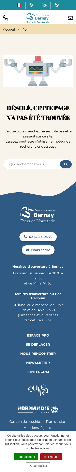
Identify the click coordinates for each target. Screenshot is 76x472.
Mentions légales (37, 428)
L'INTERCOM (38, 372)
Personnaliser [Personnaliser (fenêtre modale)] (38, 465)
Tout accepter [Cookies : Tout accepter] (26, 456)
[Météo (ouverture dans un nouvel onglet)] (44, 5)
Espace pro (38, 335)
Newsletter (38, 363)
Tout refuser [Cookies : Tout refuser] (51, 456)
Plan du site (55, 422)
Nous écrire (38, 250)
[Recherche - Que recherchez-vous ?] (31, 164)
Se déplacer (38, 344)
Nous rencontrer (38, 354)
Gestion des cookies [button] (25, 422)
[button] (5, 18)
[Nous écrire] (70, 18)
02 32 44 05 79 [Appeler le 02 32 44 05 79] (38, 237)
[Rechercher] (66, 164)
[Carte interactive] (31, 5)
